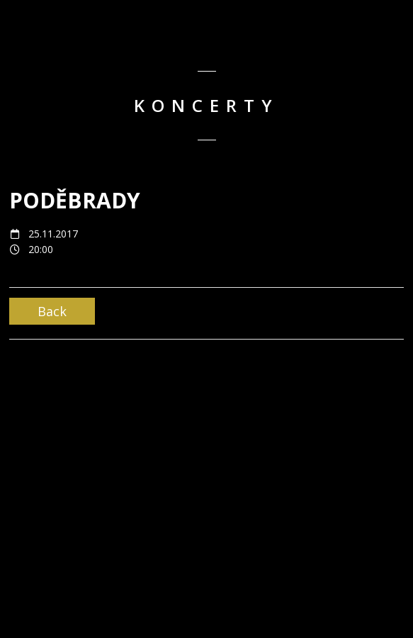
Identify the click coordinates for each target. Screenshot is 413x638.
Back (52, 311)
